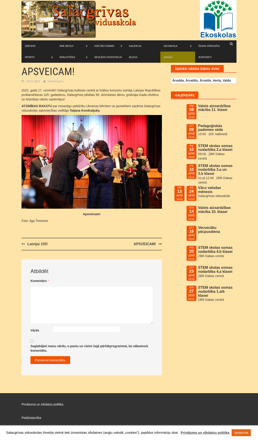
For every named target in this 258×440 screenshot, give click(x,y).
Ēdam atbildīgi (209, 46)
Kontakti (205, 57)
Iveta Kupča (55, 81)
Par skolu (66, 46)
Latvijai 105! (37, 244)
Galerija (135, 46)
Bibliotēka (67, 57)
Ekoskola (170, 46)
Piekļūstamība (31, 418)
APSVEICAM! (144, 244)
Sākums (30, 46)
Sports (29, 57)
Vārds (34, 330)
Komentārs (39, 281)
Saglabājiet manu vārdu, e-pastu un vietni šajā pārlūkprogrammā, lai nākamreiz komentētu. (89, 348)
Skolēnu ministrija (108, 57)
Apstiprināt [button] (241, 432)
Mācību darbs (104, 46)
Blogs (133, 57)
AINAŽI (168, 57)
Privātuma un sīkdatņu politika (42, 404)
